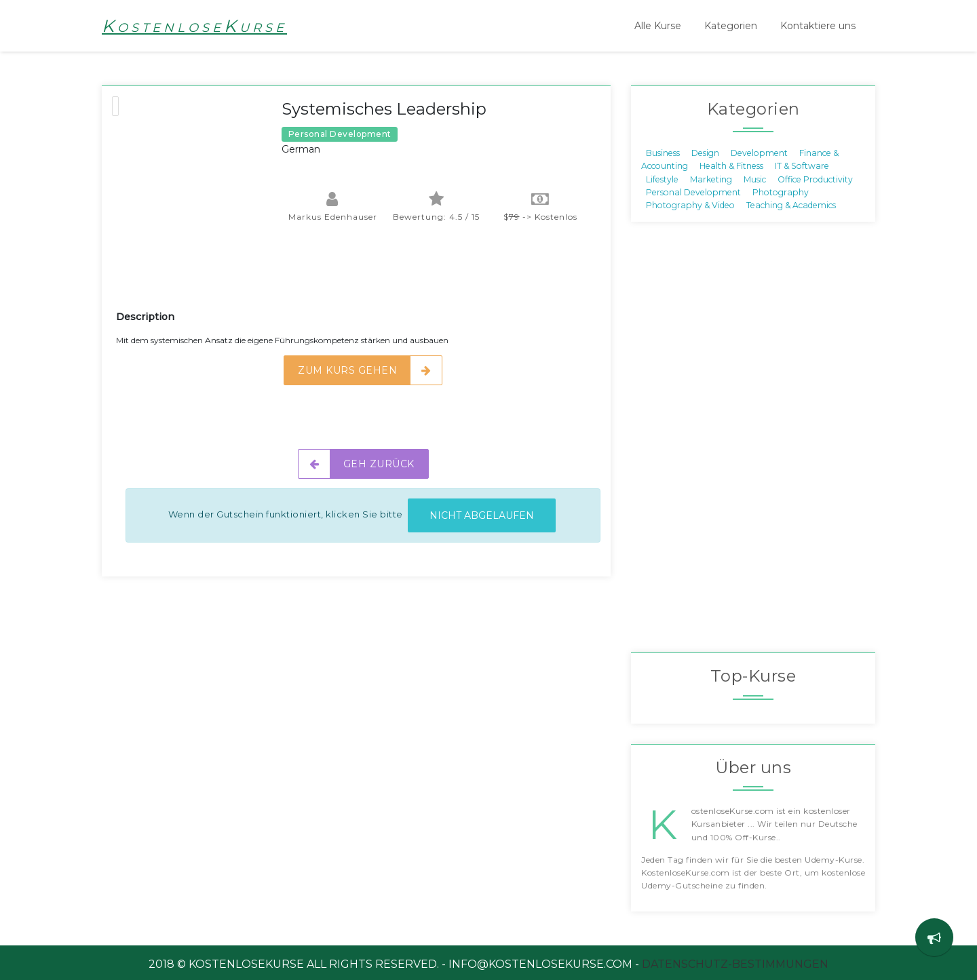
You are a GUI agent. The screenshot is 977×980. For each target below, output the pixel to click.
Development (759, 152)
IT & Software (802, 166)
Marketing (711, 179)
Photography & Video (690, 205)
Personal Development (693, 192)
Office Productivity (815, 179)
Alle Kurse (657, 26)
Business (663, 152)
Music (755, 179)
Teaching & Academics (791, 205)
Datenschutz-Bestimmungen (735, 964)
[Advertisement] (363, 275)
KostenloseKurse (194, 26)
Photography (780, 192)
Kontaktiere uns (818, 26)
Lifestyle (662, 179)
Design (705, 152)
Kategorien (730, 26)
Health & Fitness (731, 166)
